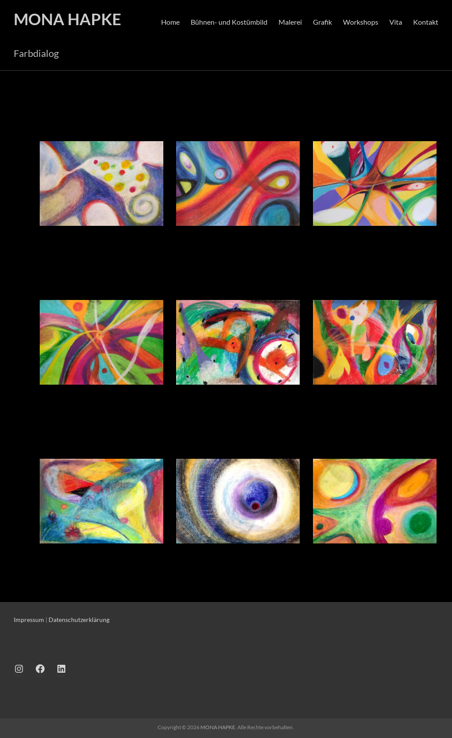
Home (170, 22)
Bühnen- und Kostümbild (229, 22)
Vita (395, 22)
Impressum (29, 619)
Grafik (322, 22)
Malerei (290, 22)
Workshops (360, 22)
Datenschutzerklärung (79, 619)
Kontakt (425, 22)
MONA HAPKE (67, 19)
